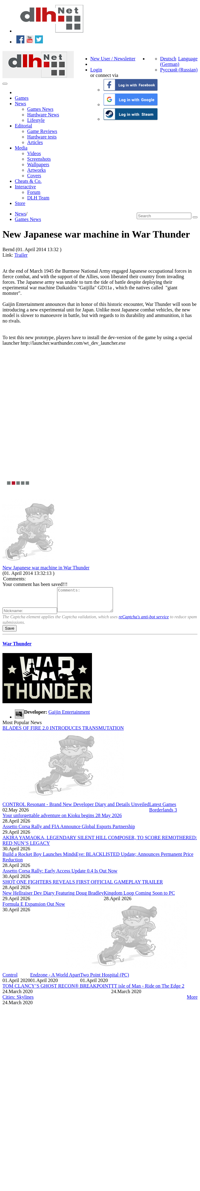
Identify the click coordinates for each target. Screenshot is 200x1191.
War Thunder (16, 648)
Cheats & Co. (28, 181)
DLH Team (38, 197)
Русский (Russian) (179, 69)
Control (10, 979)
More (192, 1001)
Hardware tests (42, 136)
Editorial (23, 125)
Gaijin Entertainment (69, 716)
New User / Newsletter (112, 58)
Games (21, 98)
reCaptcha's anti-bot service (144, 621)
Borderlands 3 (163, 814)
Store (20, 203)
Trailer (20, 255)
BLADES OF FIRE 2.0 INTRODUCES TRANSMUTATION (63, 732)
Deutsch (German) (169, 61)
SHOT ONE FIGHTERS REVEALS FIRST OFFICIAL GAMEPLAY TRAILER (82, 886)
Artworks (36, 170)
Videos (34, 153)
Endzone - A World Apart (55, 979)
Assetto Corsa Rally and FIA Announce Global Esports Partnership (68, 831)
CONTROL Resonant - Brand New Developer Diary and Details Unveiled (75, 809)
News (20, 103)
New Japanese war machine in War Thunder (46, 567)
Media (21, 147)
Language (188, 58)
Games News (40, 109)
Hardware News (43, 114)
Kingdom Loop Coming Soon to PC (139, 897)
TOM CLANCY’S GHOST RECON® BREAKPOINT (56, 990)
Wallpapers (38, 164)
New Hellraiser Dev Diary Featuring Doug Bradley (53, 897)
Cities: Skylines (18, 1001)
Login (96, 69)
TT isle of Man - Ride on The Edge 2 (147, 990)
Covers (34, 175)
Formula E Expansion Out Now (33, 908)
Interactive (25, 186)
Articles (35, 142)
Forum (33, 192)
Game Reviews (42, 131)
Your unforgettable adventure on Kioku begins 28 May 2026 (62, 820)
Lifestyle (36, 120)
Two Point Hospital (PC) (104, 979)
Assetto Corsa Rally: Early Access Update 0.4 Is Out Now (59, 875)
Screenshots (39, 159)
